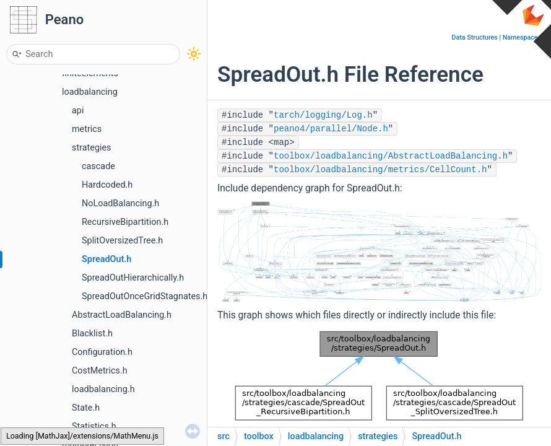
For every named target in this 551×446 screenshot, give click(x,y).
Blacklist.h (92, 333)
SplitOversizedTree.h (122, 240)
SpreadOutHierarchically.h (133, 278)
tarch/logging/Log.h (323, 115)
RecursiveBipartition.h (125, 222)
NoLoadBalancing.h (120, 203)
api (78, 110)
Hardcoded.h (107, 185)
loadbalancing (90, 92)
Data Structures (475, 37)
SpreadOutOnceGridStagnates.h (144, 296)
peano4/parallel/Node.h (331, 129)
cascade (98, 166)
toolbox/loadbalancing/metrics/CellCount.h (380, 170)
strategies (91, 147)
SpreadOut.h (106, 259)
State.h (86, 408)
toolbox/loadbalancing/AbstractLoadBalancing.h (391, 156)
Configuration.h (102, 352)
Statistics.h (94, 426)
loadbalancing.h (103, 389)
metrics (87, 129)
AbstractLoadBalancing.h (121, 315)
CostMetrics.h (100, 370)
